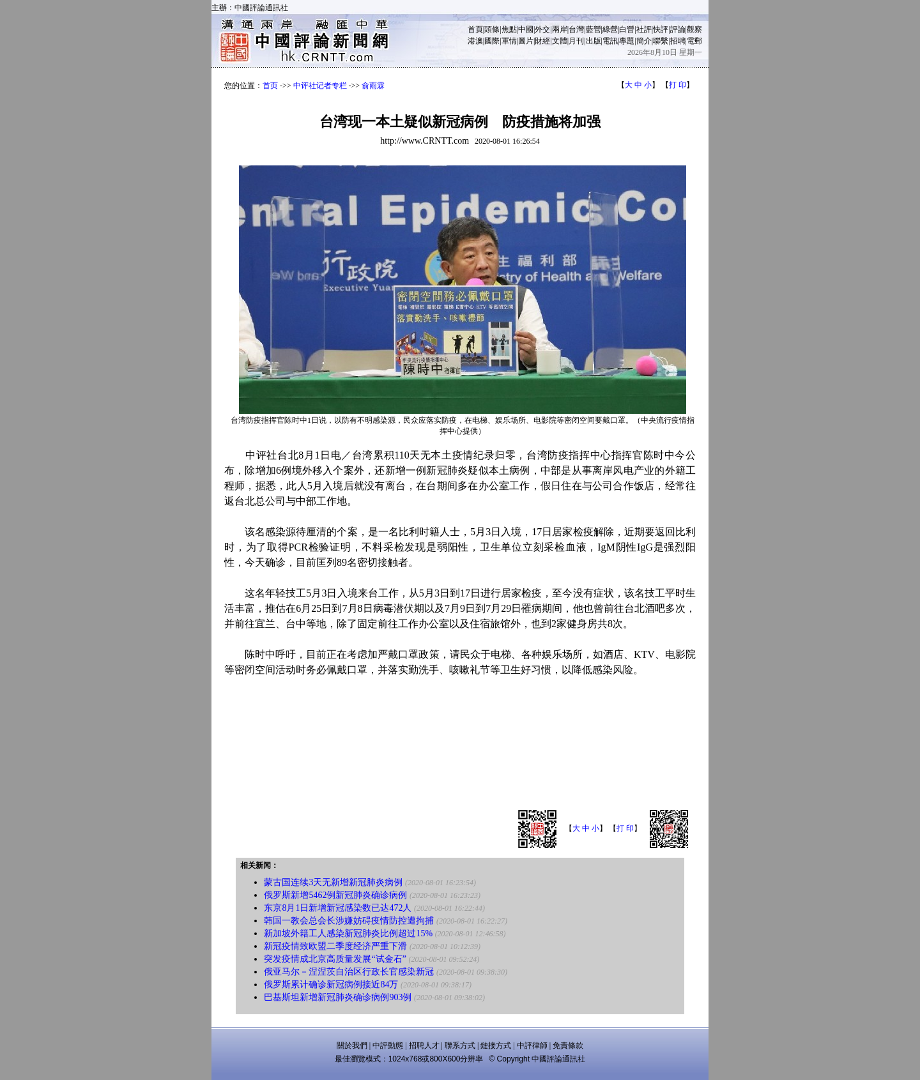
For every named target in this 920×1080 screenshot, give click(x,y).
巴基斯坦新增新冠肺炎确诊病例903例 (337, 997)
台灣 (576, 29)
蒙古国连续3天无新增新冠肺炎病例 (333, 882)
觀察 (694, 29)
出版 (593, 40)
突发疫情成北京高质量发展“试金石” (335, 959)
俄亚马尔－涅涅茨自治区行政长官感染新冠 (349, 972)
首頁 (475, 29)
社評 (644, 29)
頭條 (492, 29)
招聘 (678, 40)
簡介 (644, 40)
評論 (678, 29)
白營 (626, 29)
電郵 (694, 40)
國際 (492, 40)
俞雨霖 (373, 85)
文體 (559, 40)
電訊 (610, 40)
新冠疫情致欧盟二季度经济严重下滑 (335, 946)
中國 (525, 29)
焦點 (509, 29)
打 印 (677, 84)
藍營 (593, 29)
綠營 (610, 29)
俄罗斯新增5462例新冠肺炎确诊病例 (335, 895)
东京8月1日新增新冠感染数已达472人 (337, 908)
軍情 (509, 40)
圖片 (525, 40)
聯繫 (660, 40)
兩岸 (559, 29)
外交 (542, 29)
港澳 (475, 40)
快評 (660, 29)
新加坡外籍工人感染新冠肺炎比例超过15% (348, 933)
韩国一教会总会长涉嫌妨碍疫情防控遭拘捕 (349, 920)
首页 (270, 85)
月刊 (576, 40)
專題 (626, 40)
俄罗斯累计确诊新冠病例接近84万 (331, 984)
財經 (542, 40)
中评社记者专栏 (320, 85)
